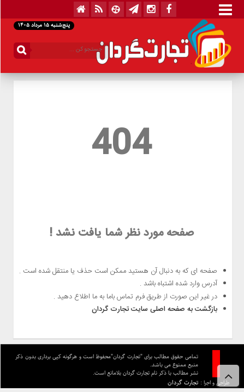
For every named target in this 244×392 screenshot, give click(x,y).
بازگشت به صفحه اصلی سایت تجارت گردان (154, 309)
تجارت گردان (182, 382)
